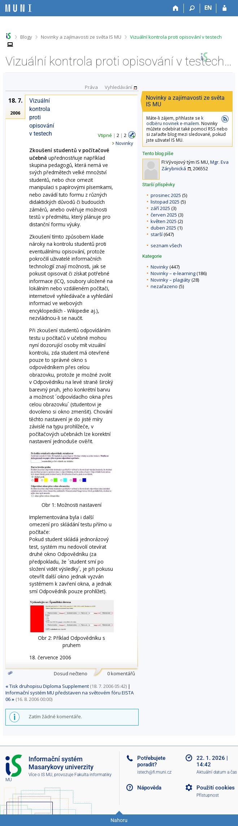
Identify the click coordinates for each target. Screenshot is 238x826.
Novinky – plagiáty (170, 280)
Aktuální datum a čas (216, 772)
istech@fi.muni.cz (154, 772)
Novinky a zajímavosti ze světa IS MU (81, 37)
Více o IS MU (40, 774)
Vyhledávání (118, 87)
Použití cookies (215, 787)
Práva (91, 87)
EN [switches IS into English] (208, 8)
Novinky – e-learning (173, 273)
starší (157, 234)
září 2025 (160, 208)
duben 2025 (163, 227)
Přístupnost (207, 795)
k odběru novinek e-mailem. (174, 120)
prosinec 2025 (166, 195)
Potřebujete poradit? (151, 761)
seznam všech (166, 245)
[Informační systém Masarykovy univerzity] (18, 8)
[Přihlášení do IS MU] (224, 8)
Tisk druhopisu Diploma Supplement (47, 686)
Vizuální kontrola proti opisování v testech (176, 37)
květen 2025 (164, 221)
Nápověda (149, 787)
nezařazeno (164, 286)
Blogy (26, 37)
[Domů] (176, 8)
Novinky (159, 267)
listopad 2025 (165, 201)
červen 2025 (164, 214)
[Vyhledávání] (192, 8)
